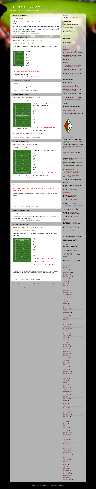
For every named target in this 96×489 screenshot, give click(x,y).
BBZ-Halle (70, 152)
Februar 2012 (66, 409)
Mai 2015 (65, 341)
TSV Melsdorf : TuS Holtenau (69, 176)
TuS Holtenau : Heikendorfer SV (70, 171)
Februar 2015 (66, 346)
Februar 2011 (66, 429)
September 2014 (67, 355)
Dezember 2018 (67, 270)
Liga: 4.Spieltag (72, 230)
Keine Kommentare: (35, 33)
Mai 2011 (65, 423)
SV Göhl (81, 162)
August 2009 (66, 459)
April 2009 (65, 466)
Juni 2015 (65, 339)
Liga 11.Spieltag (73, 199)
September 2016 (67, 315)
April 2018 (65, 285)
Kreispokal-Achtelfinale (74, 244)
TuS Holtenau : (73, 52)
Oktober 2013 (66, 375)
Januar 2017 (66, 310)
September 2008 (67, 479)
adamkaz (52, 485)
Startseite (37, 284)
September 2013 (67, 376)
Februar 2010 (66, 448)
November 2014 (67, 351)
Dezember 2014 (67, 349)
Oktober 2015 (66, 332)
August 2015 (66, 335)
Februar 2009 (66, 470)
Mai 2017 (65, 303)
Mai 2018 (65, 283)
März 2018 (65, 287)
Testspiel (71, 253)
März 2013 (65, 385)
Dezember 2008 (67, 473)
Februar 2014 (66, 367)
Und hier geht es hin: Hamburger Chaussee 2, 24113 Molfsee (28, 133)
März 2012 (65, 407)
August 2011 (66, 420)
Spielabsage (16, 185)
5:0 (71, 227)
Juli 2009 (65, 461)
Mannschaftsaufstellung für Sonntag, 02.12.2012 (27, 40)
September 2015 (67, 333)
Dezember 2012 (67, 391)
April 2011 (65, 425)
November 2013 (67, 373)
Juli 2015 (65, 337)
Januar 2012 (66, 411)
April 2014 (65, 364)
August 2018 (66, 278)
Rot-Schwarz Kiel (74, 141)
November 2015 (67, 330)
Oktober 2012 (66, 394)
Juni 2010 (65, 441)
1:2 (70, 200)
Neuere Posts (17, 284)
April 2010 (65, 445)
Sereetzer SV (68, 146)
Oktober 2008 (66, 477)
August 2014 (66, 357)
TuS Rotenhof (77, 181)
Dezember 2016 (67, 312)
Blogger (61, 485)
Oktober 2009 (66, 455)
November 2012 (67, 393)
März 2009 (65, 468)
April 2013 (65, 384)
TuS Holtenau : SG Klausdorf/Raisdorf (71, 175)
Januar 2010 (66, 450)
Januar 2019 (66, 269)
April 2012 (65, 405)
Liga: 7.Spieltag (73, 212)
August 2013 (66, 378)
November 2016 (67, 314)
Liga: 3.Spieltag (72, 234)
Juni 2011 (65, 421)
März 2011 (65, 427)
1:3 (67, 196)
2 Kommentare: (34, 90)
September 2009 (67, 457)
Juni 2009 (65, 463)
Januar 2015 (66, 348)
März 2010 (65, 446)
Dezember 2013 (67, 371)
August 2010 (66, 439)
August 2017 (66, 297)
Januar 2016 (66, 326)
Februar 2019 (66, 267)
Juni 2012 (65, 402)
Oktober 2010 (66, 436)
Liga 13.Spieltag (73, 189)
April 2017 (65, 305)
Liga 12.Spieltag (73, 195)
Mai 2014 (65, 362)
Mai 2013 (65, 382)
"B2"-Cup (74, 146)
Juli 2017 (65, 299)
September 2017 (67, 296)
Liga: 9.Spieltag (73, 208)
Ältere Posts (56, 284)
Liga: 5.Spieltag (72, 226)
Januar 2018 (66, 288)
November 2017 (67, 292)
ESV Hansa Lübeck (76, 41)
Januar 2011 (66, 430)
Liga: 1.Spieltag (72, 249)
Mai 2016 (65, 319)
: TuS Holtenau (70, 56)
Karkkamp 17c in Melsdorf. (49, 264)
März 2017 (65, 306)
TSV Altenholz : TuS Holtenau (70, 172)
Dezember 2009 (67, 452)
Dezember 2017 (67, 290)
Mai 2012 (65, 403)
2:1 (73, 223)
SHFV (64, 186)
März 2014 (65, 366)
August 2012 (66, 398)
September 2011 (67, 418)
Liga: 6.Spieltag (72, 222)
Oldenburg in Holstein (69, 164)
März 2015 (65, 344)
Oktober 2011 (66, 416)
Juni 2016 (65, 317)
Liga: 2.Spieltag (72, 239)
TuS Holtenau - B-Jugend (25, 6)
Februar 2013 (66, 387)
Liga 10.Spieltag (73, 203)
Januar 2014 (66, 369)
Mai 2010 (65, 443)
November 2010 (67, 434)
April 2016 (65, 321)
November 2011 (67, 414)
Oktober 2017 (66, 294)
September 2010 (67, 437)
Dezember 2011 (67, 412)
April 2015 (65, 342)
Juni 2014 (65, 360)
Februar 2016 (66, 324)
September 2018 (67, 276)
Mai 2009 (65, 464)
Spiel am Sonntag (18, 18)
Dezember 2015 (67, 328)
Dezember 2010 (67, 432)
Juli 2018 (65, 279)
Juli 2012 (65, 400)
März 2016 (65, 322)
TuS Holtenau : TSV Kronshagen (70, 174)
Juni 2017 (65, 301)
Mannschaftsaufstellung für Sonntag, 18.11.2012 (27, 144)
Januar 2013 (66, 389)
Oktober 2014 (66, 353)
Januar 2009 (66, 472)
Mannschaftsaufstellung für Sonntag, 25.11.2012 (27, 97)
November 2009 (67, 454)
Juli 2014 (65, 358)
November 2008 (67, 475)
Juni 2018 (65, 281)
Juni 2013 (65, 380)
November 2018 (67, 272)
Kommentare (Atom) (22, 287)
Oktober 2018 (66, 274)
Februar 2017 (66, 308)
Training (15, 84)
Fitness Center (78, 158)
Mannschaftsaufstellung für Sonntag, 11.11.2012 (27, 227)
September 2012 (67, 396)
